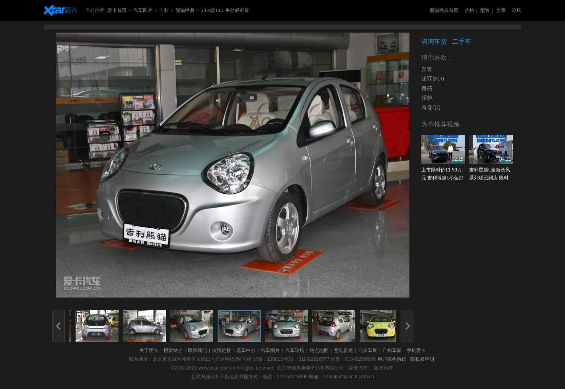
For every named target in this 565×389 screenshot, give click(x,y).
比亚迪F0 (432, 79)
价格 (469, 10)
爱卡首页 (117, 10)
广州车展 (391, 350)
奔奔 (427, 69)
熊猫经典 (185, 10)
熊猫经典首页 (444, 10)
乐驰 (427, 98)
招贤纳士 (173, 350)
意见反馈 (343, 350)
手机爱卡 (416, 350)
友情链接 (221, 350)
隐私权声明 (422, 359)
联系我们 (197, 350)
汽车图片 (142, 10)
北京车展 (367, 350)
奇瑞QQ (430, 108)
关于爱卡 (148, 350)
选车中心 (245, 350)
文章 (501, 10)
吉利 (164, 10)
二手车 (461, 41)
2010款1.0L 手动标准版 (225, 10)
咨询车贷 (434, 41)
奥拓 (427, 88)
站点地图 (319, 350)
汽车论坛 (294, 350)
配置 (485, 10)
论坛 (516, 10)
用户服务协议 (392, 359)
